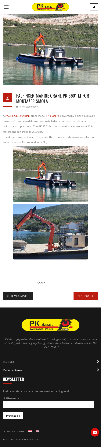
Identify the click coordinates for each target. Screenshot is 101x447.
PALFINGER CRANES (13, 431)
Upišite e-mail (11, 398)
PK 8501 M (52, 115)
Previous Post (18, 295)
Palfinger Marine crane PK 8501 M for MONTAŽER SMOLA (52, 98)
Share (41, 283)
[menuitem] (30, 431)
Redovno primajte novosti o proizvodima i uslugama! (36, 391)
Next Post (85, 295)
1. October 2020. (27, 107)
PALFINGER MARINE (17, 115)
